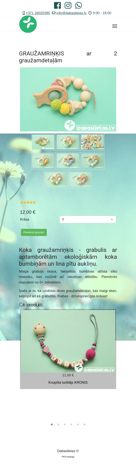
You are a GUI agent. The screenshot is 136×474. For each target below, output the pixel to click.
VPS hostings (68, 457)
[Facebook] (57, 7)
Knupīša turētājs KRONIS (68, 382)
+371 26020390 (38, 13)
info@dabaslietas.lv (71, 13)
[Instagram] (68, 7)
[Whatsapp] (78, 7)
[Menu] (114, 26)
